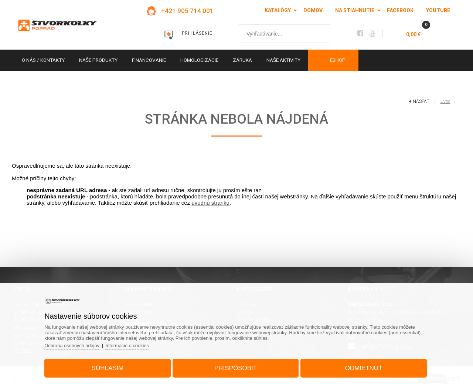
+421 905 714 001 (187, 10)
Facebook (400, 10)
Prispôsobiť (235, 367)
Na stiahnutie (354, 10)
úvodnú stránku (210, 203)
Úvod (445, 101)
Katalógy (278, 10)
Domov (313, 10)
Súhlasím (109, 367)
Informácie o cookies (131, 345)
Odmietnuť (361, 367)
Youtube (438, 10)
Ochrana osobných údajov (75, 345)
